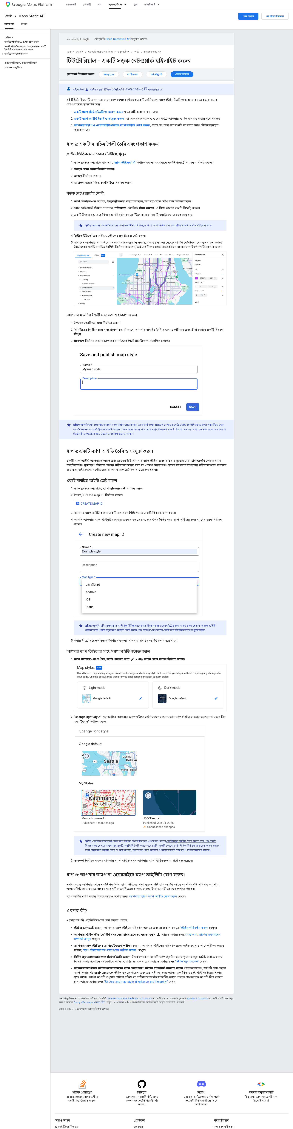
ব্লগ (136, 4)
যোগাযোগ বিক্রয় (275, 16)
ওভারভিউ (71, 4)
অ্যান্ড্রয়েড (109, 74)
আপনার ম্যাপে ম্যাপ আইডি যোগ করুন (153, 896)
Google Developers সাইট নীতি (89, 1002)
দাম (99, 4)
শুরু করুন (248, 16)
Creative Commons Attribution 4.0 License (129, 998)
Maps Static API (31, 16)
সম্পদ (24, 24)
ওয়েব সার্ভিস (182, 74)
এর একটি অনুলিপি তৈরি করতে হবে (132, 845)
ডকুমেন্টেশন (123, 51)
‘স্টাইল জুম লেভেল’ (187, 961)
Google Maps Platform (100, 51)
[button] (24, 54)
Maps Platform (32, 4)
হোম (69, 51)
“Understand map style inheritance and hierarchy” (136, 981)
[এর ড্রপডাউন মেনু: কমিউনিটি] (159, 4)
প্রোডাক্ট (87, 4)
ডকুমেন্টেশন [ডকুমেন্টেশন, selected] (115, 4)
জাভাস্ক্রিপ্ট (156, 74)
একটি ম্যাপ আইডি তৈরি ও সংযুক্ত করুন (99, 118)
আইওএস (132, 74)
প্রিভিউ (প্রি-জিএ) (134, 89)
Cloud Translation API (118, 39)
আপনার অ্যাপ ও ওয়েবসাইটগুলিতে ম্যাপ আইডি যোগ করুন (112, 125)
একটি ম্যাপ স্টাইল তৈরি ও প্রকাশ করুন (98, 112)
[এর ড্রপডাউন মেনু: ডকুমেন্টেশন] (126, 4)
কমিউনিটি (149, 4)
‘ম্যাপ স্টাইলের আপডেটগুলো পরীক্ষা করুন (109, 950)
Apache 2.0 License (197, 998)
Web (8, 16)
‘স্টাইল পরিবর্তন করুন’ (194, 928)
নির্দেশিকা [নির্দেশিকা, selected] (9, 24)
